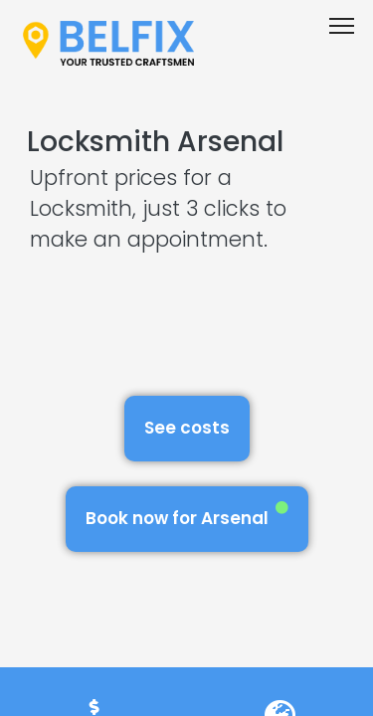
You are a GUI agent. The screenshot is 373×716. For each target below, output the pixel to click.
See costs (187, 428)
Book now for (187, 515)
